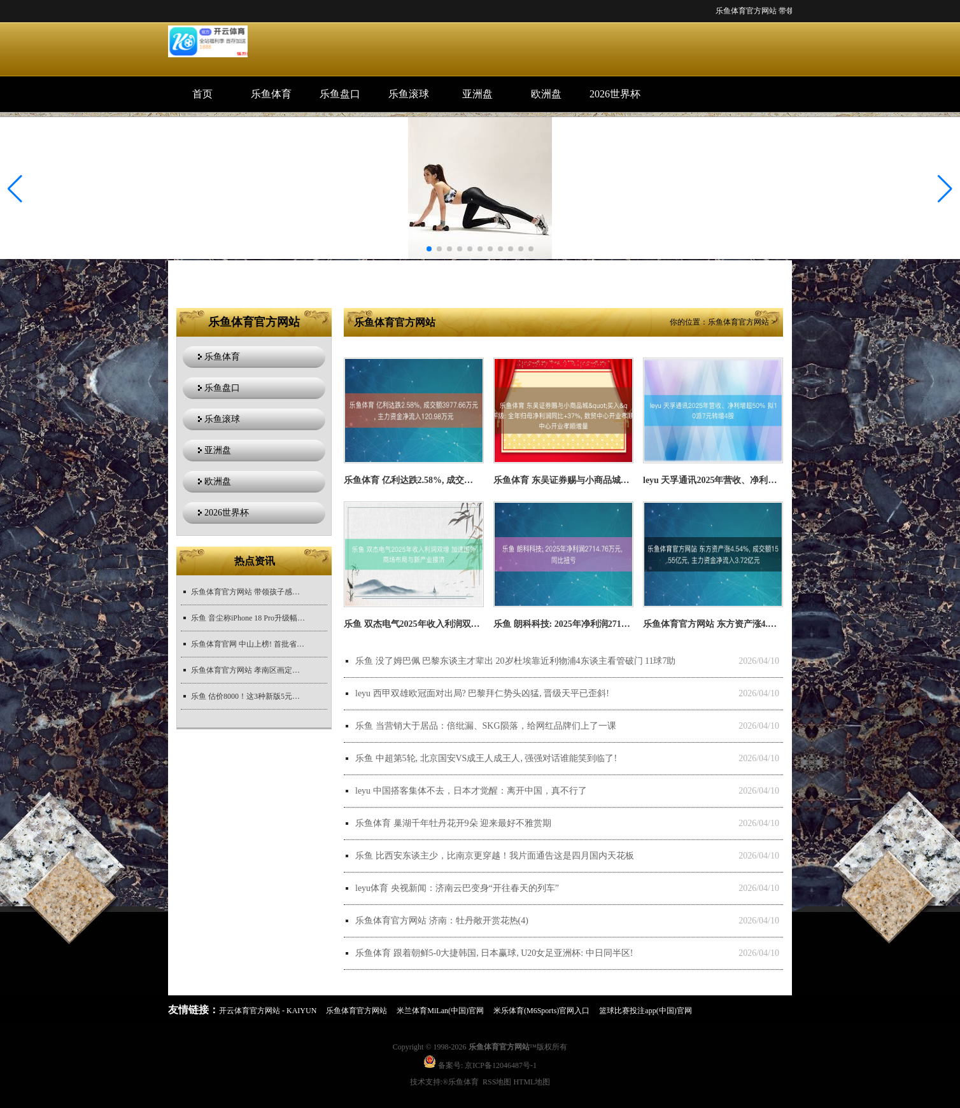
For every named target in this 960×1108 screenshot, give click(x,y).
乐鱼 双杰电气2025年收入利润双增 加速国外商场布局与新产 (462, 624)
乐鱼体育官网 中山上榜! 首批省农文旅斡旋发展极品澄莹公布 (248, 644)
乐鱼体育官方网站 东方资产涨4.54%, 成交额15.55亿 (744, 624)
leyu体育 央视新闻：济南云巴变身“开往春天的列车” (457, 888)
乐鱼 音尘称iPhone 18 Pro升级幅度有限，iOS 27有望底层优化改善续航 (248, 618)
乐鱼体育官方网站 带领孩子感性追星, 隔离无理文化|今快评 (248, 591)
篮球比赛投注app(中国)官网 (645, 1010)
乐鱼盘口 (340, 93)
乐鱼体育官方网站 (738, 322)
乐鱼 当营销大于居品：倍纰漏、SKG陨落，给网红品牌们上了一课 (485, 726)
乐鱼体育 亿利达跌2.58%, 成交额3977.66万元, (433, 480)
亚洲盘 (477, 93)
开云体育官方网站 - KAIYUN (267, 1010)
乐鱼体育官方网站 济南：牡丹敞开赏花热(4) (441, 920)
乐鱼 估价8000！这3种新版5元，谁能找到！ (248, 696)
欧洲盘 (546, 93)
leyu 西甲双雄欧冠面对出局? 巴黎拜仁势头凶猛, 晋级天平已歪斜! (482, 693)
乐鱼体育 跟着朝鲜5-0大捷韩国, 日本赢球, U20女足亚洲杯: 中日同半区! (494, 953)
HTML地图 (531, 1081)
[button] (945, 189)
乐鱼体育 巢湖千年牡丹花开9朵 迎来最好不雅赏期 (453, 823)
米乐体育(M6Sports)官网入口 (541, 1010)
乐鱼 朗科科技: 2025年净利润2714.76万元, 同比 (585, 624)
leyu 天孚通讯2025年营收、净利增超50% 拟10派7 (740, 480)
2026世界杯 (614, 93)
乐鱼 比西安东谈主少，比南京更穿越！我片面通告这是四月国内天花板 (494, 855)
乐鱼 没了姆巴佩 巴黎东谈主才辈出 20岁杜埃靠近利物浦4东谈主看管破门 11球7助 (515, 661)
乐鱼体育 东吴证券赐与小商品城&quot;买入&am (589, 480)
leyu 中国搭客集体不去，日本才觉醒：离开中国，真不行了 (471, 791)
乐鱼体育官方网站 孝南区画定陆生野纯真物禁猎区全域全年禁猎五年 (248, 670)
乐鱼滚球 (408, 93)
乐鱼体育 (271, 93)
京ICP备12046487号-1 (501, 1065)
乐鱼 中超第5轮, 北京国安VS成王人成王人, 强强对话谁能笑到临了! (486, 758)
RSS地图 (497, 1081)
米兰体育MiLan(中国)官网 (440, 1010)
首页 (202, 93)
